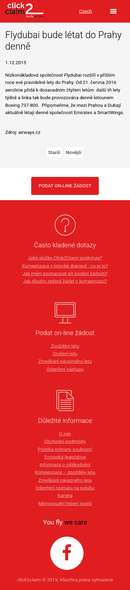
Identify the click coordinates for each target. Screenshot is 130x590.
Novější (73, 152)
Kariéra (65, 495)
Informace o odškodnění (65, 464)
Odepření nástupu (65, 369)
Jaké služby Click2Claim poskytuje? (65, 257)
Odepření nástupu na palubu (65, 487)
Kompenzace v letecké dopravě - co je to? (65, 265)
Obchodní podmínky (65, 441)
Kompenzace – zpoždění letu (65, 472)
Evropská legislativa (65, 457)
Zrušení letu (65, 353)
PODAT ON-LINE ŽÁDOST (64, 185)
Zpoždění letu (65, 346)
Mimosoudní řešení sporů (65, 503)
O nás (65, 433)
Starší (54, 152)
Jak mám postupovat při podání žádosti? (65, 273)
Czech (85, 11)
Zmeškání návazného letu (65, 361)
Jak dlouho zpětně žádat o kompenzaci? (65, 281)
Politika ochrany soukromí (65, 449)
